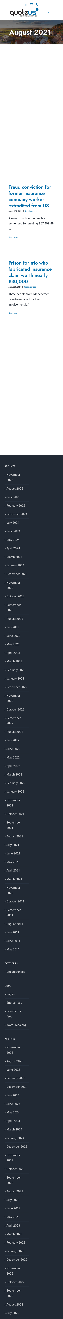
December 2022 (16, 687)
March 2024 (14, 557)
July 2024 (12, 522)
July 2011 (12, 932)
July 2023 (12, 627)
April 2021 (13, 870)
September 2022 (13, 720)
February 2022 (15, 783)
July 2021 (12, 845)
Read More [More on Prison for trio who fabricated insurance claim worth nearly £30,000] (13, 313)
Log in (10, 994)
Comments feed (13, 1013)
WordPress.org (16, 1025)
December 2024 (16, 514)
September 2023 (13, 607)
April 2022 (13, 766)
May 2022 (13, 757)
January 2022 (15, 791)
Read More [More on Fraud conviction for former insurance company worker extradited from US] (13, 237)
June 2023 (13, 636)
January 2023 (15, 678)
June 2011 (13, 941)
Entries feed (14, 1002)
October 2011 (15, 901)
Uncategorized (31, 211)
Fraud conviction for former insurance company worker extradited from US (29, 196)
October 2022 (15, 709)
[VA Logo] (24, 8)
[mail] (31, 4)
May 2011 (13, 949)
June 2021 (13, 853)
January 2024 (15, 565)
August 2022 (14, 732)
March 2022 (14, 774)
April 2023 (13, 653)
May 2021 (13, 862)
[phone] (37, 4)
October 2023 (15, 596)
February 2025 (15, 505)
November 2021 (13, 802)
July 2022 (12, 740)
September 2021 (13, 825)
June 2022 (13, 749)
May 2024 (13, 540)
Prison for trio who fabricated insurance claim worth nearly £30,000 (30, 272)
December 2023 (16, 574)
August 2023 (14, 619)
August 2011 (14, 924)
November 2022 (13, 698)
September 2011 (13, 912)
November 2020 (13, 890)
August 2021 (14, 836)
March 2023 (14, 661)
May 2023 (13, 644)
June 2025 (13, 497)
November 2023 (13, 585)
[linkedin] (26, 4)
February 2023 (15, 670)
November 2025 (13, 477)
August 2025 (14, 488)
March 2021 (14, 879)
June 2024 (13, 531)
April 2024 (13, 548)
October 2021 (15, 814)
